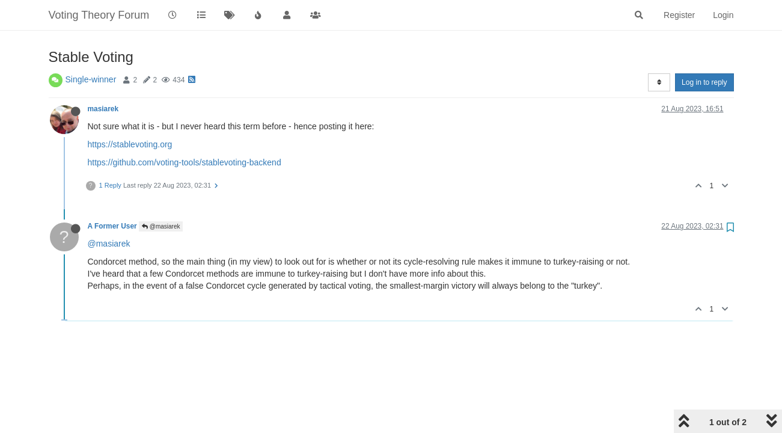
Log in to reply (704, 82)
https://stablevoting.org (130, 144)
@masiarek (161, 226)
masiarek (103, 109)
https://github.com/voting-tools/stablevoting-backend (184, 162)
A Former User (112, 226)
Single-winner (91, 79)
